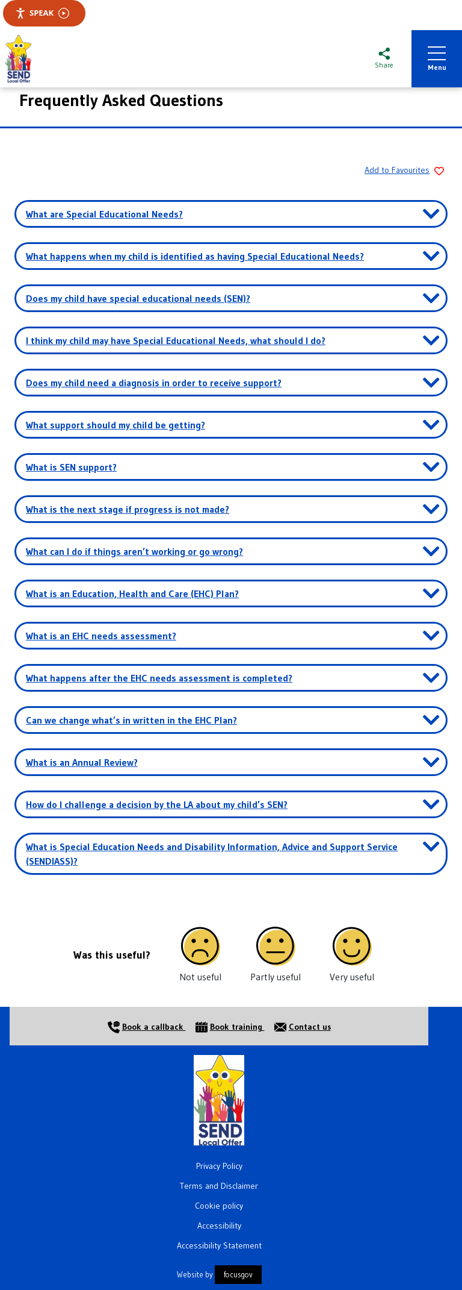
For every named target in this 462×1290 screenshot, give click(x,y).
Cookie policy (219, 1205)
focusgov (238, 1274)
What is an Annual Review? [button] (82, 762)
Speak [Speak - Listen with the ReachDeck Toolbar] (42, 13)
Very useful (352, 977)
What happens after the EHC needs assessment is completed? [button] (159, 678)
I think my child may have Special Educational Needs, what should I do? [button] (175, 340)
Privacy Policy (219, 1165)
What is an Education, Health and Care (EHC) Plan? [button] (132, 593)
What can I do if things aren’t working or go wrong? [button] (134, 551)
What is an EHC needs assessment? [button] (101, 636)
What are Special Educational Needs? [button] (104, 214)
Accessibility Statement (219, 1245)
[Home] (219, 1099)
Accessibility (219, 1225)
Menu (437, 59)
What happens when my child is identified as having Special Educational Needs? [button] (195, 256)
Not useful (200, 977)
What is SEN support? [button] (71, 467)
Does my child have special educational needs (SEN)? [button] (138, 298)
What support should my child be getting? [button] (115, 425)
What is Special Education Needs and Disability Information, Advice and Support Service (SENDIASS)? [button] (212, 854)
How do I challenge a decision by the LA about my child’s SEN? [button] (157, 804)
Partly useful (275, 977)
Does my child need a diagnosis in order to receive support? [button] (154, 383)
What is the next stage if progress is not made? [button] (127, 509)
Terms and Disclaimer (219, 1185)
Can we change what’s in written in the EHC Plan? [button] (131, 720)
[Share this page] (384, 59)
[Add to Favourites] (402, 171)
